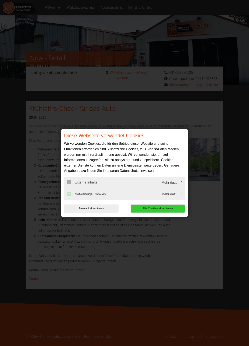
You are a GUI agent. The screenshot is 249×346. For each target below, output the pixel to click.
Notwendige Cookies (86, 194)
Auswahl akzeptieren (91, 208)
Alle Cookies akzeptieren (158, 208)
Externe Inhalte (82, 182)
